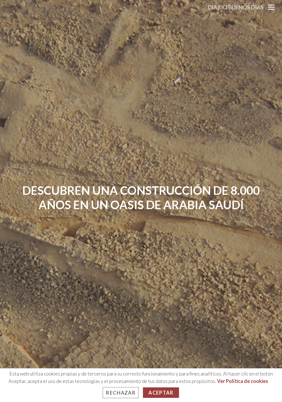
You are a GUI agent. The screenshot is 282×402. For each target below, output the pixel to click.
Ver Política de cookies (242, 381)
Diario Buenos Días (236, 7)
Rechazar (120, 393)
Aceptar (160, 393)
